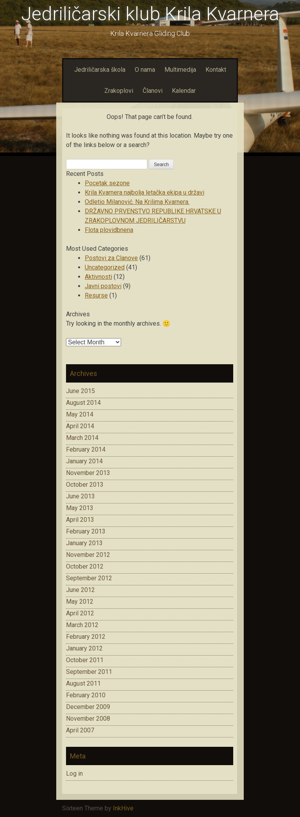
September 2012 (89, 578)
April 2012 (80, 613)
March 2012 (82, 625)
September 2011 (89, 671)
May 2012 (79, 601)
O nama (145, 69)
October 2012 (85, 566)
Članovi (152, 90)
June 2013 (80, 496)
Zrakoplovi (118, 90)
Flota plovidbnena (109, 230)
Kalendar (184, 90)
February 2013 (85, 531)
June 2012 (80, 590)
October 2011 (85, 660)
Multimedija (180, 69)
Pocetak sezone (107, 183)
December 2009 (88, 707)
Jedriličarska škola (99, 69)
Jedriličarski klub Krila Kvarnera (150, 14)
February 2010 (85, 695)
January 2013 (84, 543)
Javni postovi (103, 286)
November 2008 (88, 718)
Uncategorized (105, 267)
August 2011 (83, 683)
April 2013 (80, 519)
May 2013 (79, 508)
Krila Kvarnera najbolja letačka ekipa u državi (144, 192)
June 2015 (80, 391)
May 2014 (79, 414)
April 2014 (80, 426)
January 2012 (84, 648)
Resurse (96, 295)
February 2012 (85, 636)
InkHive (123, 808)
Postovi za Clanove (111, 258)
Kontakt (215, 69)
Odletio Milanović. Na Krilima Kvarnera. (137, 202)
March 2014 (82, 437)
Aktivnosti (98, 276)
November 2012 (88, 554)
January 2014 (84, 461)
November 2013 (88, 473)
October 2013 (85, 484)
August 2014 (83, 402)
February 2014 (85, 449)
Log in (74, 773)
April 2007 (80, 730)
